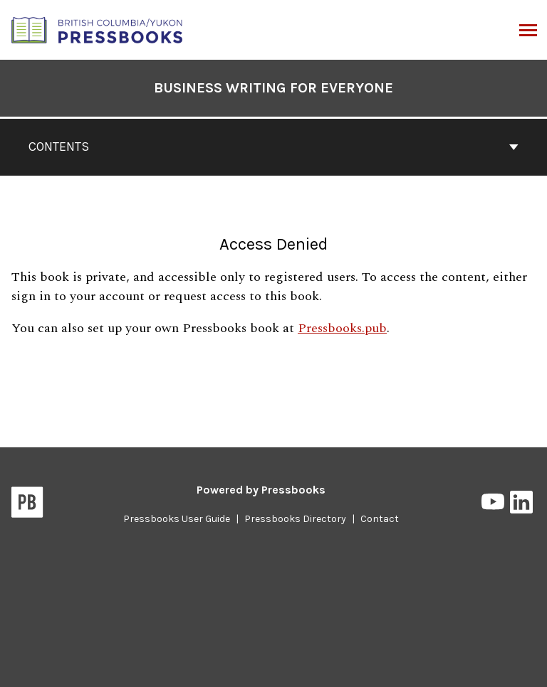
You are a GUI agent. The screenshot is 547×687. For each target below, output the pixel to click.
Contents (273, 146)
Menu (527, 31)
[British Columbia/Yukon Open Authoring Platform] (97, 29)
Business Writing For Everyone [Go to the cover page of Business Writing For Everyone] (273, 88)
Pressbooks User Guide (176, 519)
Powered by (261, 489)
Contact (379, 519)
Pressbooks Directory (295, 519)
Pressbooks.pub (342, 328)
